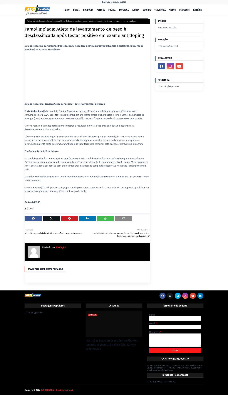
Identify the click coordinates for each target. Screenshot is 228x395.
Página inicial (32, 21)
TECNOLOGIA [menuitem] (160, 10)
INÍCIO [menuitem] (67, 10)
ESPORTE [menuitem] (147, 10)
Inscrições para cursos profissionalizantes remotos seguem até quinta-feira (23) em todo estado (112, 344)
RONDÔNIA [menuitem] (88, 10)
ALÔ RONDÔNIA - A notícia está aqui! (57, 390)
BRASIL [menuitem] (76, 10)
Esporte (42, 21)
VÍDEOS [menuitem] (172, 10)
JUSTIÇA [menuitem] (135, 10)
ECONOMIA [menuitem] (124, 10)
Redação (61, 247)
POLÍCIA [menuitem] (112, 10)
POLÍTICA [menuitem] (101, 10)
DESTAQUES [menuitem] (184, 10)
